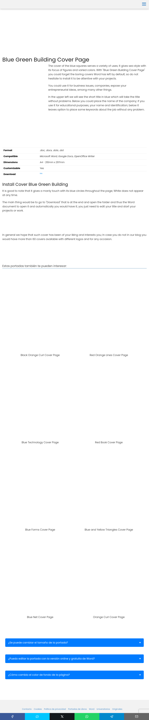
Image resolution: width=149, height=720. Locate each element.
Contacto (27, 709)
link (41, 173)
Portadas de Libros (77, 709)
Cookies (38, 709)
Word (91, 709)
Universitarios (103, 709)
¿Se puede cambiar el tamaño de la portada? (38, 642)
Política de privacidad (55, 709)
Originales (117, 709)
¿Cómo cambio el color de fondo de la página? (39, 675)
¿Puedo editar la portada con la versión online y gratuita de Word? (51, 658)
